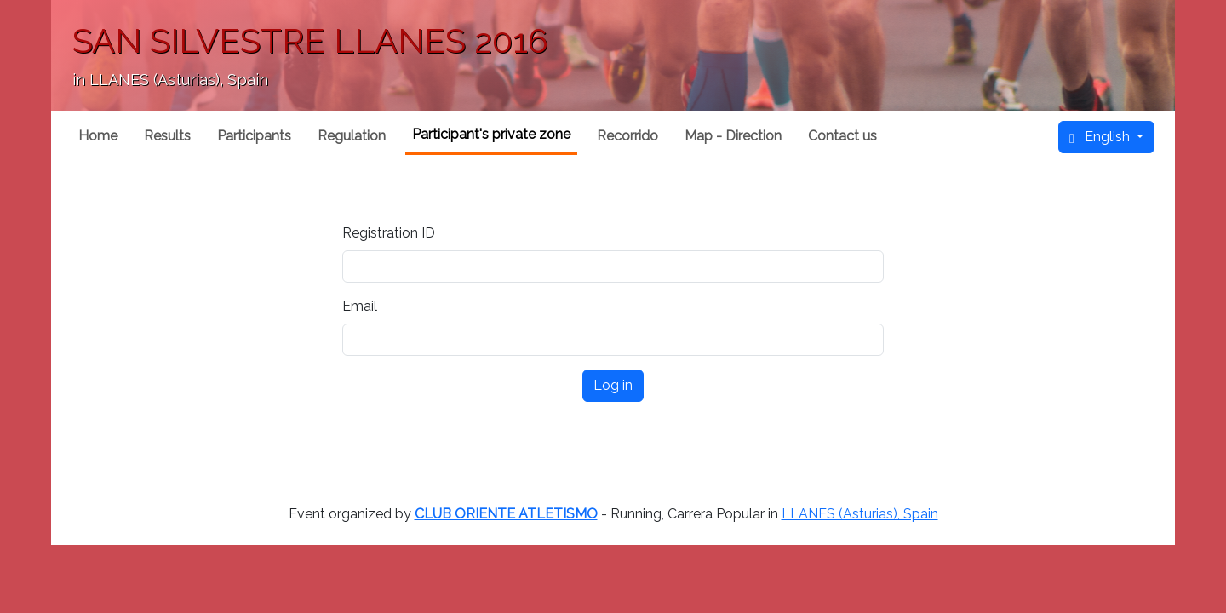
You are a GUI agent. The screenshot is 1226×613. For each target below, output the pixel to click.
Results (167, 136)
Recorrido (627, 136)
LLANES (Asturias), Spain (860, 514)
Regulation (352, 136)
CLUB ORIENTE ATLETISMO (506, 514)
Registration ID (388, 233)
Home (97, 136)
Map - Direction (733, 136)
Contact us (842, 136)
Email (359, 306)
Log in (613, 385)
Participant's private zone (491, 134)
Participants (254, 136)
